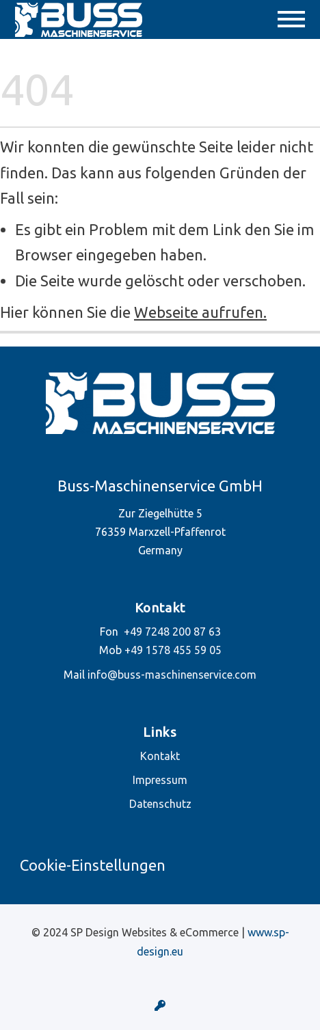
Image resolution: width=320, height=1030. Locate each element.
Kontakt (160, 756)
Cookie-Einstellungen (92, 864)
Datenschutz (160, 804)
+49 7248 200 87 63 (172, 631)
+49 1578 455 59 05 (173, 650)
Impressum (160, 780)
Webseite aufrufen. (200, 312)
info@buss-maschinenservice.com (172, 674)
